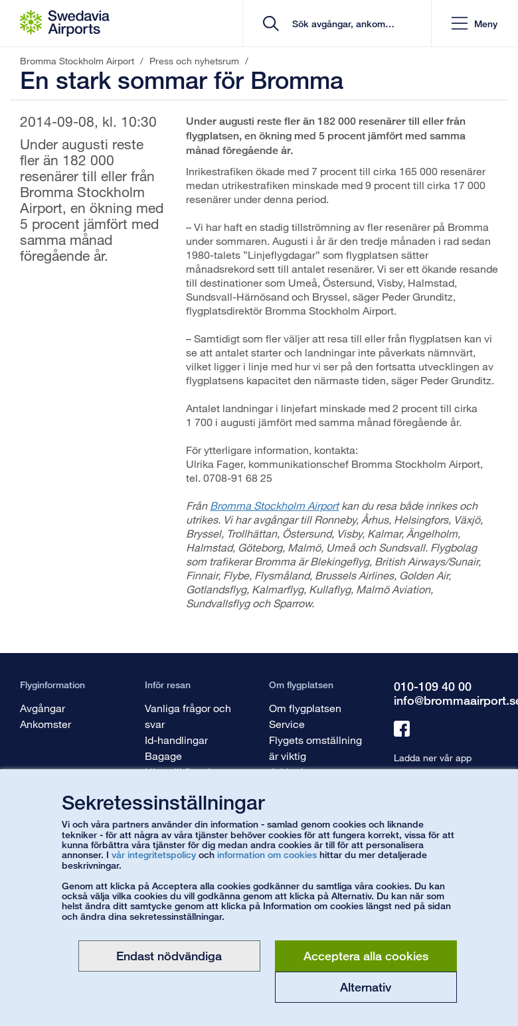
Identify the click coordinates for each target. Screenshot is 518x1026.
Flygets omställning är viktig (315, 747)
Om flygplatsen (305, 707)
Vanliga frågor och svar (188, 715)
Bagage (163, 755)
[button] (474, 23)
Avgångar (42, 707)
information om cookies (267, 854)
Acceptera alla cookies (365, 955)
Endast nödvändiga (169, 955)
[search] (341, 23)
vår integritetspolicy (154, 854)
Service (287, 723)
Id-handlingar (176, 739)
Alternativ (365, 987)
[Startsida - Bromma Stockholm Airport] (65, 23)
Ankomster (45, 723)
